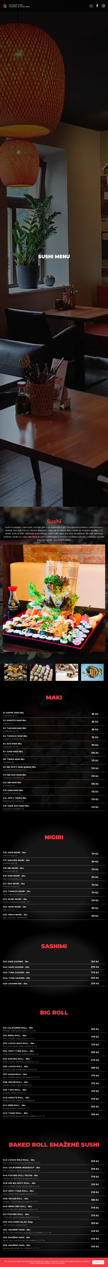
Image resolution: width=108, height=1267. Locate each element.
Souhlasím (98, 1262)
